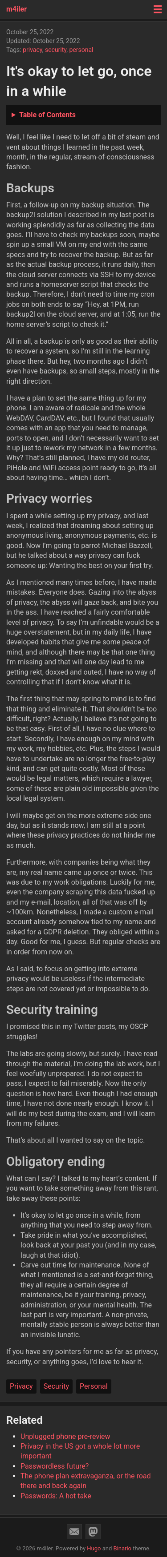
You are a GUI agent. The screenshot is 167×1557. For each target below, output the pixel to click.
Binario (123, 1548)
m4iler (16, 9)
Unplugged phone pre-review (65, 1436)
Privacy (21, 1386)
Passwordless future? (54, 1466)
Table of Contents (47, 115)
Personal (94, 1386)
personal (81, 49)
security (55, 49)
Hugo (94, 1548)
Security (56, 1386)
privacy (32, 49)
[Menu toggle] (157, 9)
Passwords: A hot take (55, 1496)
